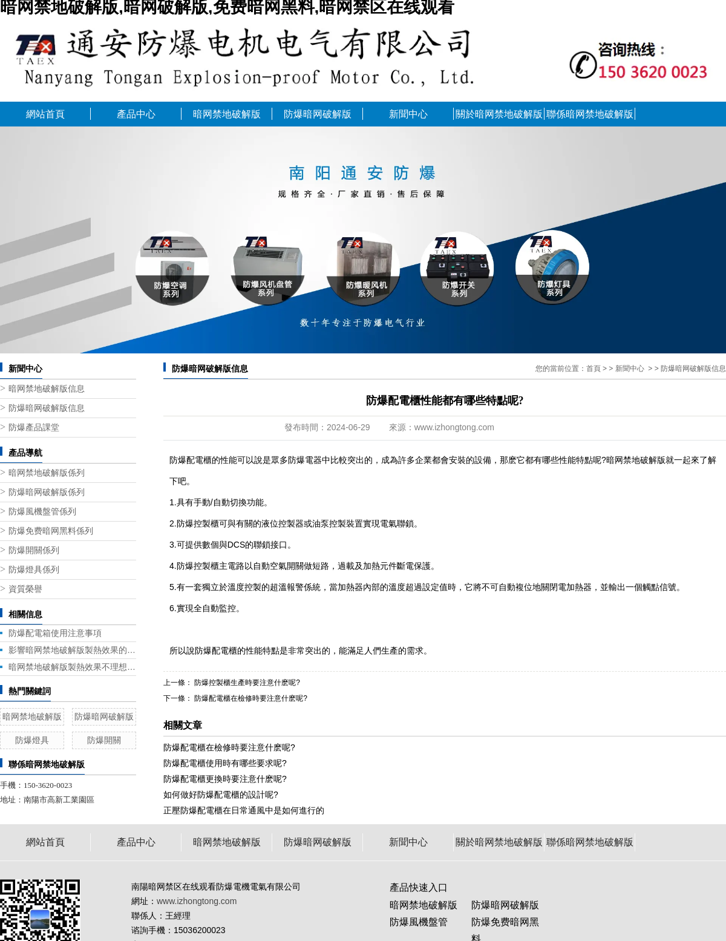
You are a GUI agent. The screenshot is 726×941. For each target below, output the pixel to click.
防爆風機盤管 (419, 922)
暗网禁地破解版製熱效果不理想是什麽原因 (72, 667)
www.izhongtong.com (454, 427)
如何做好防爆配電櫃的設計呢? (220, 794)
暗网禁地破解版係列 (46, 472)
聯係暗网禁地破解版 (589, 114)
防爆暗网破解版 (318, 114)
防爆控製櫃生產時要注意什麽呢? (246, 682)
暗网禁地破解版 (227, 114)
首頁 (593, 368)
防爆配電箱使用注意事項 (55, 633)
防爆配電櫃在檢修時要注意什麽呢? (249, 698)
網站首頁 (45, 114)
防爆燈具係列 (33, 569)
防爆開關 (104, 740)
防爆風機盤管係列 (42, 511)
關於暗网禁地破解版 (499, 114)
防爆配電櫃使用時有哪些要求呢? (225, 763)
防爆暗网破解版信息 (46, 408)
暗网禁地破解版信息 (46, 388)
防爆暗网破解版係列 (46, 492)
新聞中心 (408, 114)
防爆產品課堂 (33, 427)
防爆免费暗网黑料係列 (50, 531)
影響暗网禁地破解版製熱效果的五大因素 (72, 650)
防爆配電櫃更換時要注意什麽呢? (225, 779)
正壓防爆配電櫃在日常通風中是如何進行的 (243, 810)
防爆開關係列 (33, 550)
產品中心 (136, 114)
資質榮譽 (25, 589)
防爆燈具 (32, 740)
